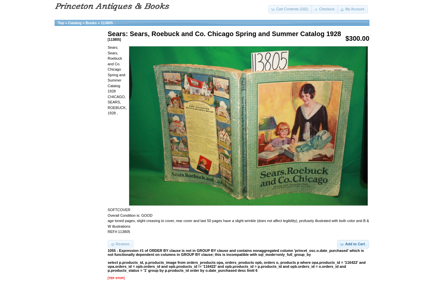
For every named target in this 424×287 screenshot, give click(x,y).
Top (61, 23)
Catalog (74, 23)
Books (91, 23)
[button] (290, 9)
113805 (107, 23)
